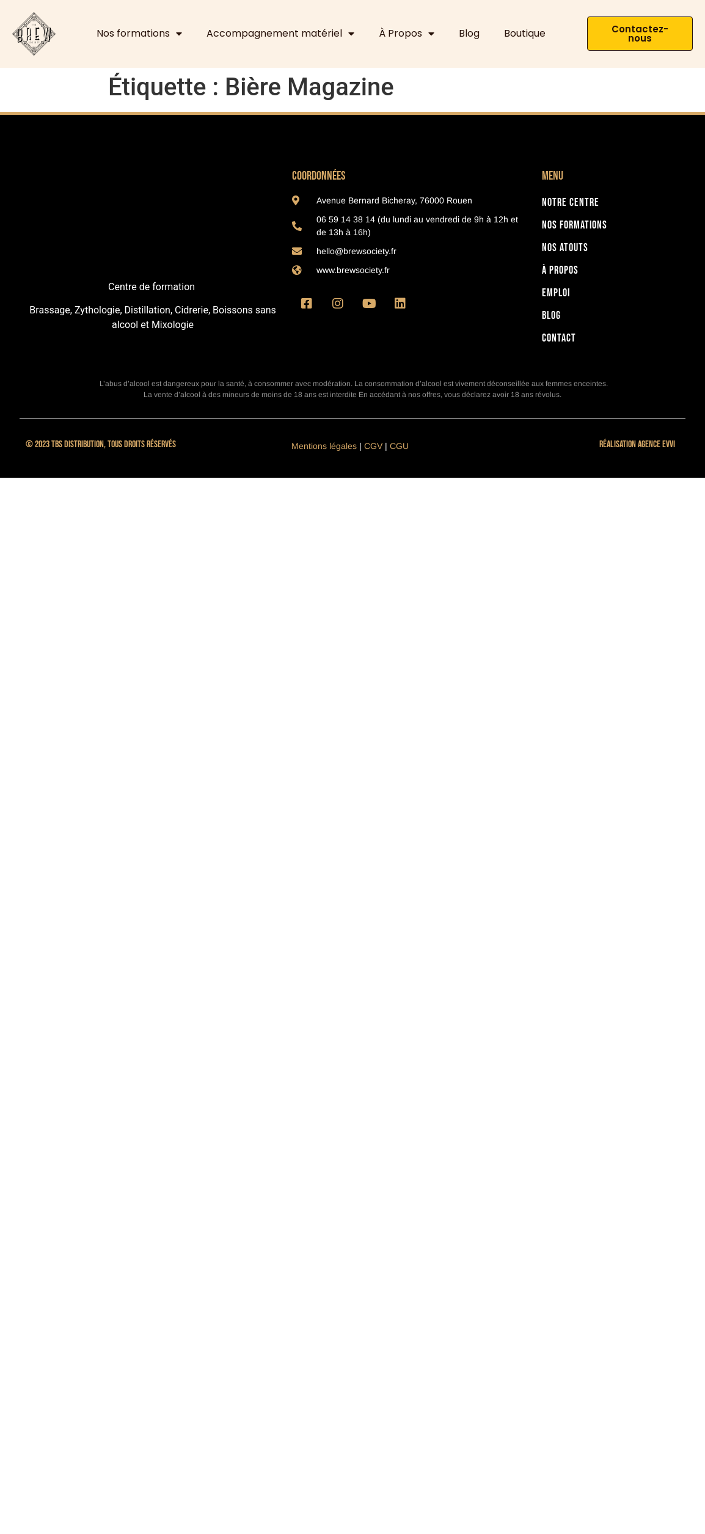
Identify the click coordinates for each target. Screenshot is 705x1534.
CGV (373, 446)
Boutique (525, 33)
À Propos (406, 34)
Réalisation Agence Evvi (637, 444)
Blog (469, 33)
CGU (399, 446)
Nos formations (139, 34)
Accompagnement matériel (280, 34)
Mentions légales (324, 446)
